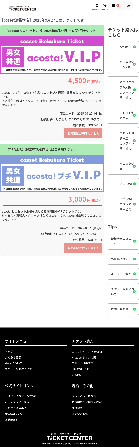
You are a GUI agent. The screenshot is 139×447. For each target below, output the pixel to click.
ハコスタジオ (127, 166)
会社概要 (77, 408)
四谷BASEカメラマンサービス (127, 204)
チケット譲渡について (122, 291)
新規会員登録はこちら (122, 241)
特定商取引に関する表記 (87, 402)
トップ (9, 351)
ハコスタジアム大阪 (127, 64)
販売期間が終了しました (83, 133)
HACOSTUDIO (80, 369)
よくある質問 (13, 357)
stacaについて (120, 259)
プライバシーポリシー (85, 396)
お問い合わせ (119, 309)
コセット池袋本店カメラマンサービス (127, 141)
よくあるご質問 (121, 274)
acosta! (125, 47)
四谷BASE (126, 184)
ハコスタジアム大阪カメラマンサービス (127, 90)
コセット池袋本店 (127, 115)
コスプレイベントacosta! (87, 351)
